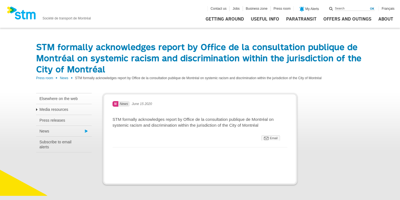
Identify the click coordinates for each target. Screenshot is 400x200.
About (385, 19)
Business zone (257, 9)
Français (388, 9)
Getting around (225, 19)
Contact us (218, 9)
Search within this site (331, 8)
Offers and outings (347, 19)
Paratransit (301, 19)
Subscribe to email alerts (55, 144)
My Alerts (309, 9)
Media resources (53, 109)
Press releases (52, 120)
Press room (282, 9)
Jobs (235, 9)
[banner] (49, 14)
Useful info (265, 19)
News (64, 78)
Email (274, 138)
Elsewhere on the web (58, 98)
